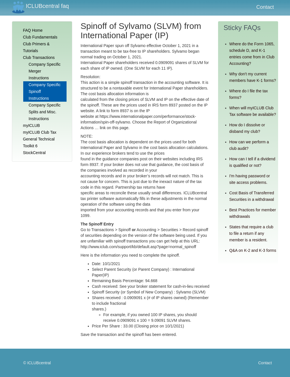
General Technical (39, 139)
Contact (265, 7)
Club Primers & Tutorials (36, 47)
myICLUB (31, 125)
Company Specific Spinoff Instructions (45, 91)
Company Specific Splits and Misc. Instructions (45, 112)
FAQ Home (32, 30)
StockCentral (34, 152)
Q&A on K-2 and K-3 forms (252, 250)
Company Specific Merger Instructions (45, 71)
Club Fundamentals (40, 37)
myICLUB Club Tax (39, 132)
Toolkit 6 (30, 146)
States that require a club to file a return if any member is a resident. (251, 233)
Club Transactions (39, 57)
